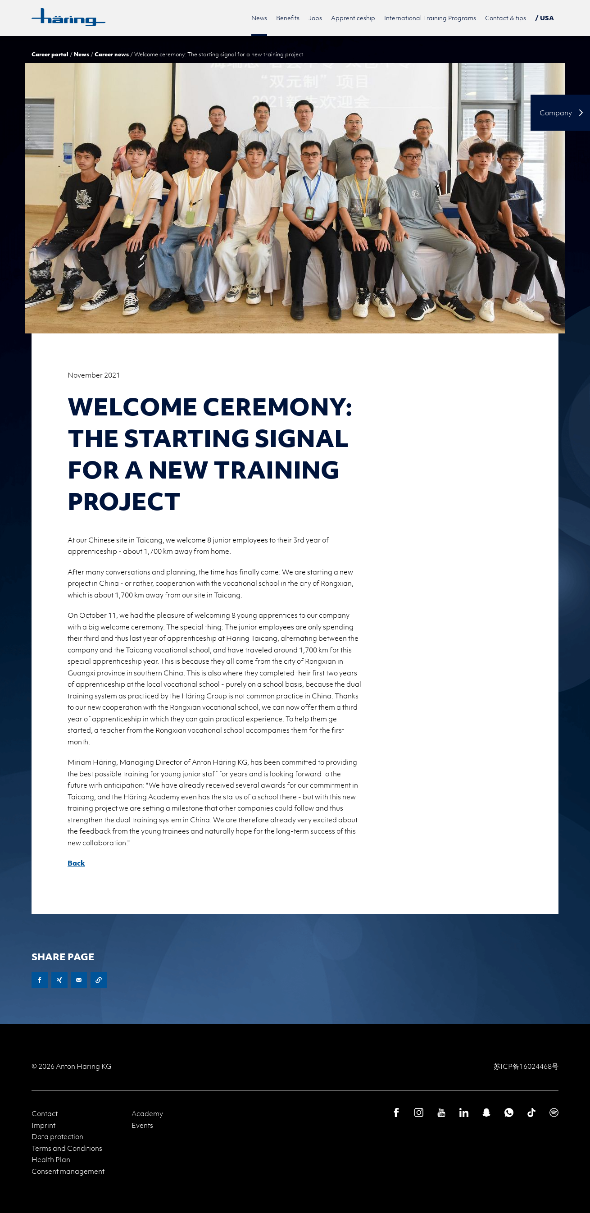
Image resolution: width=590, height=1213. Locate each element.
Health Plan (51, 1159)
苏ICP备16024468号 (526, 1066)
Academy (147, 1113)
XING (59, 980)
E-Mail (79, 980)
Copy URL (99, 980)
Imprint (43, 1125)
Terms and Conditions (67, 1148)
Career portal (50, 54)
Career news (112, 54)
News (81, 54)
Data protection (57, 1136)
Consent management (68, 1171)
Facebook (40, 980)
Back (76, 863)
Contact (45, 1113)
